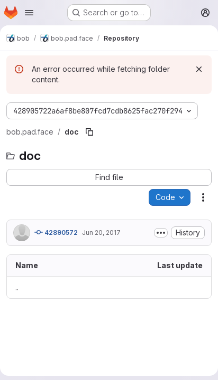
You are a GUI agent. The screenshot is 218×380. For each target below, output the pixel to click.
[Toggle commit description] (161, 233)
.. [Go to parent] (17, 287)
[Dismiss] (199, 69)
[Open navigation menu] (29, 12)
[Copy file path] (89, 132)
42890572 (56, 232)
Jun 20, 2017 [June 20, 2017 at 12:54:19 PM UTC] (101, 232)
